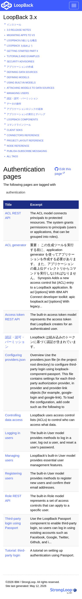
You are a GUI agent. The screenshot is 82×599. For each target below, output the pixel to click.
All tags (12, 156)
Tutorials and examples (23, 56)
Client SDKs (15, 130)
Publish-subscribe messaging (27, 151)
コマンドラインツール (19, 124)
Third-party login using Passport (13, 523)
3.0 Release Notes (19, 30)
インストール (14, 24)
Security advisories (20, 61)
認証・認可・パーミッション (22, 98)
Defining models (18, 77)
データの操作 (14, 103)
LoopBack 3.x (20, 17)
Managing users (18, 93)
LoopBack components (22, 119)
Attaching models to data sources (30, 88)
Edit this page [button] (63, 170)
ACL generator (15, 245)
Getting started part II (22, 51)
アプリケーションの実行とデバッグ (26, 114)
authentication (15, 192)
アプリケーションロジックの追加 (25, 109)
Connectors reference (23, 135)
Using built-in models (21, 82)
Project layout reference (25, 140)
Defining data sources (22, 72)
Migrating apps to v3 (21, 35)
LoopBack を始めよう (20, 45)
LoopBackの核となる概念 (22, 40)
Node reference (18, 145)
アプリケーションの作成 (20, 66)
